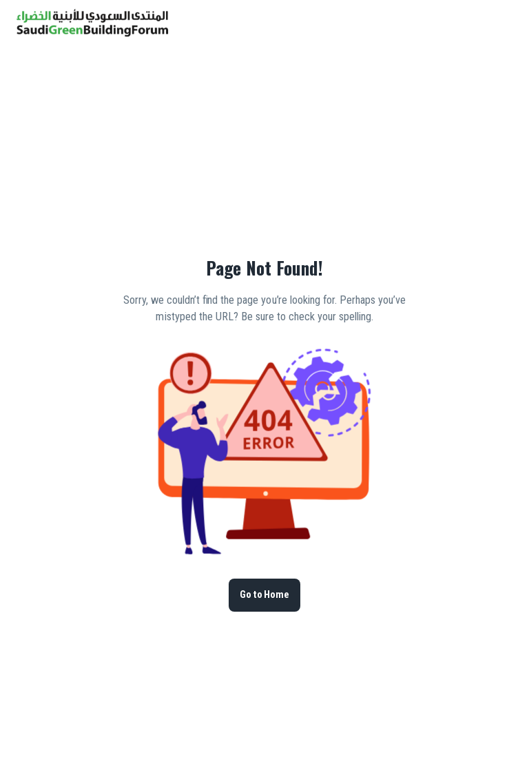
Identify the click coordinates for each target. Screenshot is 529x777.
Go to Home (264, 595)
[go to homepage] (92, 32)
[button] (479, 22)
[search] (462, 22)
